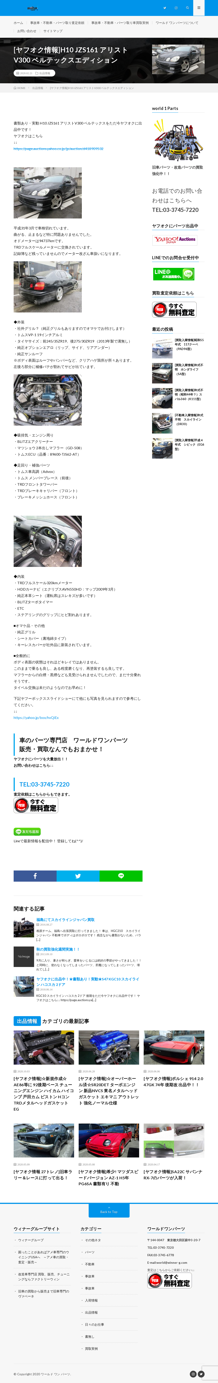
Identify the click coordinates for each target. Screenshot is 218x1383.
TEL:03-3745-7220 (44, 784)
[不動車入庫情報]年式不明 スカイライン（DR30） (189, 420)
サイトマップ (53, 31)
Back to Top (109, 1213)
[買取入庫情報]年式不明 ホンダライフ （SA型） (189, 370)
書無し (90, 1335)
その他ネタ (93, 1241)
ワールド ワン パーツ (55, 1373)
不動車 (90, 1264)
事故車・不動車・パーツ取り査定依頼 (57, 23)
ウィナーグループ (31, 1241)
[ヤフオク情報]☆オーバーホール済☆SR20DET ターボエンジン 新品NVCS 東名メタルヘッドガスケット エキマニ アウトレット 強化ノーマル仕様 (109, 1091)
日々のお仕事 (94, 1324)
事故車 (90, 1276)
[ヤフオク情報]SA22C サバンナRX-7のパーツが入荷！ (173, 1175)
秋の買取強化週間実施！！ (58, 950)
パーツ (90, 1253)
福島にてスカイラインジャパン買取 (65, 920)
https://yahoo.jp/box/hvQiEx (36, 718)
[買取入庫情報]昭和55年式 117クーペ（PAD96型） (189, 345)
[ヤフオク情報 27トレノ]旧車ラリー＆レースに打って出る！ (43, 1175)
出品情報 (44, 73)
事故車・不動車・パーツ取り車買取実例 (120, 23)
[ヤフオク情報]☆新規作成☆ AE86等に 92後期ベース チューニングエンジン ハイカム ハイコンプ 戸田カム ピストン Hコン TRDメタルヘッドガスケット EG (44, 1094)
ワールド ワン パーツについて (177, 23)
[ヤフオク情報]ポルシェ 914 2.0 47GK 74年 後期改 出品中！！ (173, 1082)
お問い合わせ (26, 31)
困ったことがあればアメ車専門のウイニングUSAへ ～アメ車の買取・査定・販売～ (43, 1257)
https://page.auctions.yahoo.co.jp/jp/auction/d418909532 (58, 149)
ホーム (18, 23)
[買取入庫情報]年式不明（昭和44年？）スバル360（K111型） (189, 395)
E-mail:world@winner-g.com (167, 1263)
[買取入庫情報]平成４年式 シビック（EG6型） (189, 445)
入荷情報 (91, 1300)
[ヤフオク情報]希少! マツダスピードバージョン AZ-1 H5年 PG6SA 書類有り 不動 (109, 1178)
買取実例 (91, 1347)
